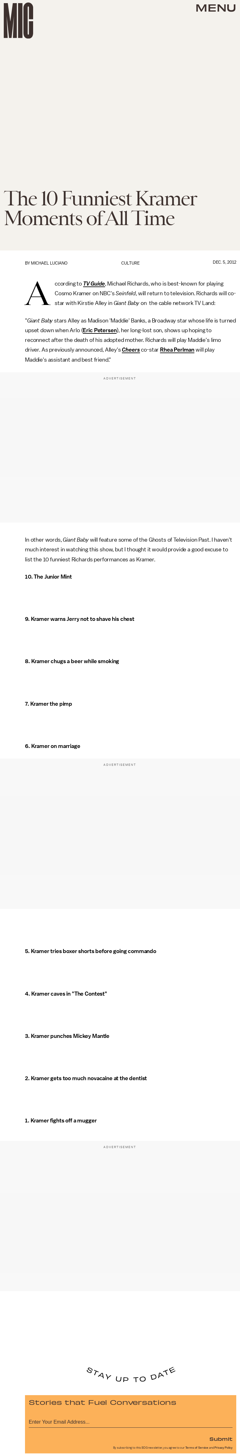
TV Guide (94, 283)
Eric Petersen (100, 330)
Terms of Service (196, 1447)
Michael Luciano (49, 263)
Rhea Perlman (177, 350)
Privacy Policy (223, 1447)
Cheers (131, 350)
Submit (220, 1439)
